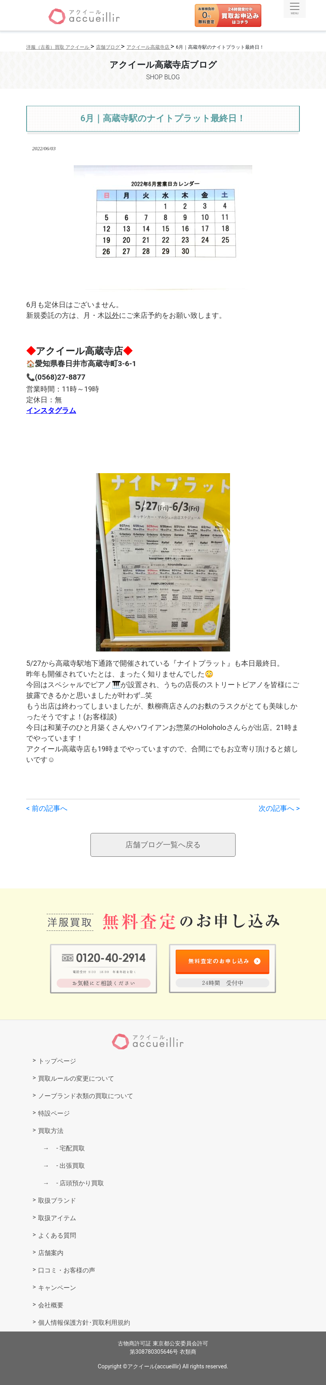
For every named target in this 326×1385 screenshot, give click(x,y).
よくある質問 (57, 1235)
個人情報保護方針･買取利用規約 (84, 1322)
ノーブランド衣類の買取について (85, 1096)
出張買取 (67, 1165)
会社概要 (50, 1305)
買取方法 (50, 1131)
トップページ (57, 1061)
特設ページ (54, 1113)
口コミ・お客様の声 (66, 1270)
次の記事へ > (279, 808)
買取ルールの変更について (76, 1078)
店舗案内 (50, 1253)
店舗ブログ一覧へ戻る (163, 844)
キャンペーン (57, 1287)
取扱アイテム (57, 1218)
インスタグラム (51, 410)
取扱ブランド (57, 1200)
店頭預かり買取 (77, 1183)
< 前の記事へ (46, 808)
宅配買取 (67, 1148)
